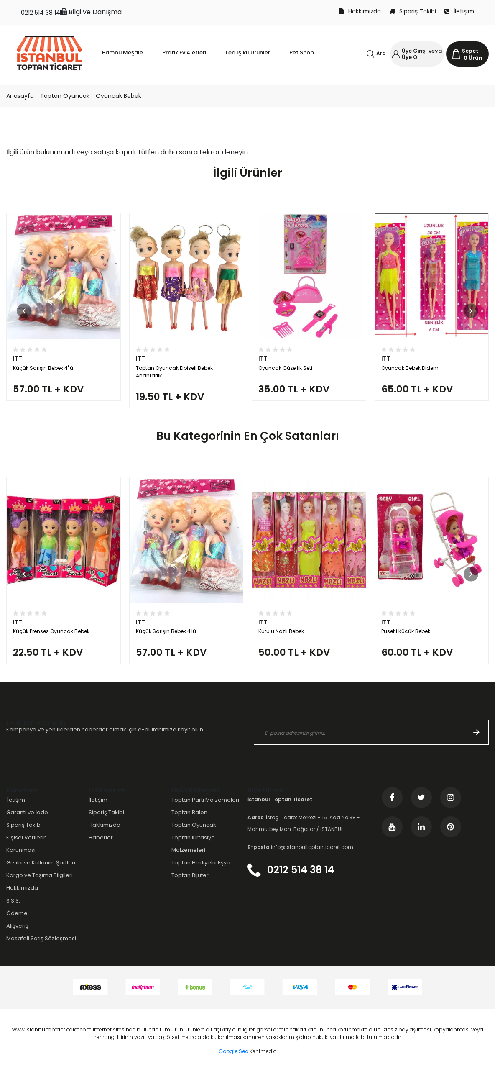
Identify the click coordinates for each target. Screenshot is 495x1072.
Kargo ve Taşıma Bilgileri (39, 875)
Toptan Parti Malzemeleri (205, 800)
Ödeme (17, 913)
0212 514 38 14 (40, 12)
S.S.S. (13, 901)
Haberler (101, 837)
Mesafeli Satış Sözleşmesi (41, 938)
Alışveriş (17, 926)
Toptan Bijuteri (190, 875)
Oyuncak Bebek (118, 96)
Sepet (470, 51)
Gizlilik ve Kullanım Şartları (40, 863)
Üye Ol (410, 57)
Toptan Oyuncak (64, 96)
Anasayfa (20, 96)
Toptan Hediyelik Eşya (200, 863)
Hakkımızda (360, 11)
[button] (24, 310)
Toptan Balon (189, 812)
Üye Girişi (414, 51)
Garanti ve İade (27, 812)
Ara (381, 53)
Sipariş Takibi (412, 11)
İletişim (459, 11)
